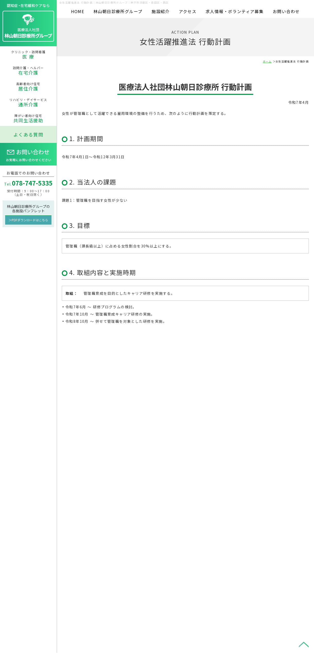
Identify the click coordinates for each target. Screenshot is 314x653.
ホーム (267, 61)
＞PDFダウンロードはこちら (28, 220)
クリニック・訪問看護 (28, 55)
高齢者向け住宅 (28, 86)
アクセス (188, 11)
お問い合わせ (286, 11)
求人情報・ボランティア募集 (235, 11)
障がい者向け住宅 (28, 118)
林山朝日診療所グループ (117, 11)
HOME (77, 11)
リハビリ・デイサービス (28, 102)
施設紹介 (161, 11)
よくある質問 (28, 134)
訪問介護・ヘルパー (28, 71)
